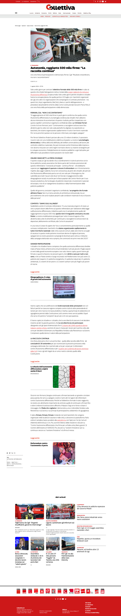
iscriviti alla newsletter (60, 16)
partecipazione (16, 464)
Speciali (24, 25)
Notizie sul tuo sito (90, 608)
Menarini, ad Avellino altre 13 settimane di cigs (88, 550)
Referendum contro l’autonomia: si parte (39, 444)
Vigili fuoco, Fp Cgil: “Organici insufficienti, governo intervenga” (28, 524)
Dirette (79, 13)
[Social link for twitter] (95, 1)
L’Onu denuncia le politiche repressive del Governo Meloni (91, 507)
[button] (7, 453)
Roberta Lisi (34, 81)
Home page (17, 25)
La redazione (25, 1)
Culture (74, 13)
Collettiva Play (87, 13)
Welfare (55, 13)
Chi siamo (88, 602)
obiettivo (14, 462)
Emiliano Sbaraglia (35, 373)
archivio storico (75, 16)
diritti (8, 464)
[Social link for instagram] (100, 1)
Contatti (18, 1)
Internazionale (66, 13)
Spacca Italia (30, 25)
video (42, 16)
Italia (59, 13)
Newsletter (33, 1)
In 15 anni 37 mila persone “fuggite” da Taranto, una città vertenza (52, 558)
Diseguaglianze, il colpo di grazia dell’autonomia (41, 278)
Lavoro (31, 13)
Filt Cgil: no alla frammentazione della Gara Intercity (68, 557)
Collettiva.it (20, 608)
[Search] (39, 1)
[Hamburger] (16, 13)
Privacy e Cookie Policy (92, 612)
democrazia (10, 465)
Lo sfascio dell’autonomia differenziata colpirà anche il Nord (41, 369)
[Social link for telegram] (105, 1)
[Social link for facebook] (98, 1)
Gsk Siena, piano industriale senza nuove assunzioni (89, 518)
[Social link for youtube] (103, 1)
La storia (88, 610)
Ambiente (37, 13)
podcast (47, 16)
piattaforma (61, 420)
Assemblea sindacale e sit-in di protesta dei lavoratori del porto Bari (37, 558)
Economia (44, 13)
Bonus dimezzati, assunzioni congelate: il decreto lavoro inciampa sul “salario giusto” (21, 559)
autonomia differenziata (14, 459)
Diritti (49, 13)
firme (8, 462)
